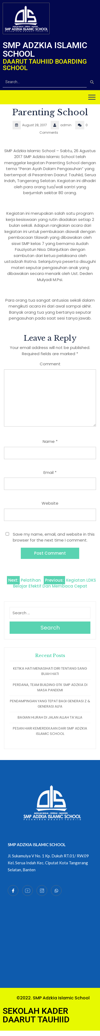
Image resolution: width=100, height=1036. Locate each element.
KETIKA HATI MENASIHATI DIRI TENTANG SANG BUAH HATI (50, 671)
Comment (50, 364)
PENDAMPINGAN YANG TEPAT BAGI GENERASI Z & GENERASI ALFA (50, 704)
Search (50, 627)
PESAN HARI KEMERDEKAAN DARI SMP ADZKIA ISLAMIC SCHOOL (50, 731)
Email (50, 472)
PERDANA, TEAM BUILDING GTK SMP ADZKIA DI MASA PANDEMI (50, 687)
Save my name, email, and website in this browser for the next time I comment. (54, 537)
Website (50, 503)
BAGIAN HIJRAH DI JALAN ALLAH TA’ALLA (50, 717)
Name (50, 441)
